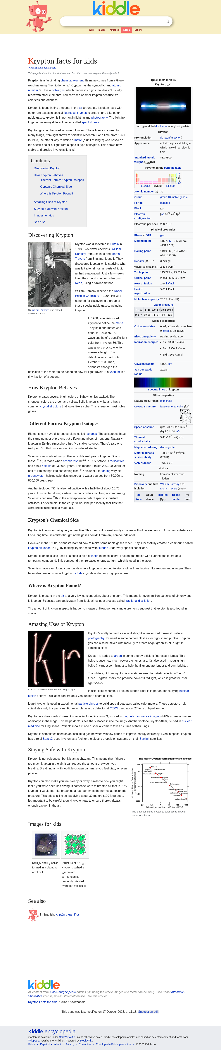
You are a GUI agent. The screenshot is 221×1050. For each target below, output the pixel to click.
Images (102, 30)
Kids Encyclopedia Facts (42, 67)
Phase (138, 235)
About (57, 1044)
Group (138, 197)
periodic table (172, 167)
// (165, 137)
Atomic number (144, 191)
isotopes (91, 433)
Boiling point (142, 251)
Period (138, 202)
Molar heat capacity (146, 299)
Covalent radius (144, 363)
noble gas (58, 90)
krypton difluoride (39, 547)
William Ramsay (169, 484)
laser (94, 555)
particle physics (88, 703)
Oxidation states (144, 326)
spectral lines (90, 122)
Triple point (141, 272)
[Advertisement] (110, 44)
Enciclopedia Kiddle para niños (113, 1044)
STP (148, 235)
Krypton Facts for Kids (42, 1002)
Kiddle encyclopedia (62, 992)
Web (91, 30)
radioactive (117, 461)
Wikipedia (34, 1040)
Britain (114, 244)
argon (118, 655)
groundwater (36, 475)
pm (170, 363)
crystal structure (50, 406)
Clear (160, 21)
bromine (145, 186)
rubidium (170, 186)
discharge (161, 126)
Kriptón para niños (68, 914)
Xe (179, 183)
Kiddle (32, 1044)
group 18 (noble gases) (174, 197)
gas (162, 235)
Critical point (142, 277)
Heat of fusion (143, 283)
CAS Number (142, 462)
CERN (114, 708)
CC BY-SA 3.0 (67, 1037)
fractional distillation (138, 600)
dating (106, 470)
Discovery (140, 484)
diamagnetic (167, 447)
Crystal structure (145, 406)
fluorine (103, 547)
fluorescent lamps (75, 112)
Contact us (85, 1044)
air (80, 107)
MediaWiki (86, 1040)
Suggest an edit (148, 1011)
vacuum (115, 371)
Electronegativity (145, 336)
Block (137, 208)
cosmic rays (70, 461)
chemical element (72, 80)
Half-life (163, 494)
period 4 (165, 202)
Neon (78, 283)
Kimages (114, 30)
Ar (179, 173)
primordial (166, 400)
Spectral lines (156, 389)
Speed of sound (144, 427)
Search (167, 21)
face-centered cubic (172, 406)
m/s (178, 431)
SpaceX (48, 738)
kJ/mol (170, 283)
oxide (166, 330)
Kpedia (126, 30)
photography (99, 117)
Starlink (144, 738)
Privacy (70, 1044)
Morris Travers (168, 488)
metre (78, 140)
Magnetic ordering (145, 447)
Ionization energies (146, 342)
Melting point (142, 240)
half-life (46, 465)
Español (138, 30)
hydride (77, 573)
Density (139, 260)
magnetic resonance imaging (142, 716)
